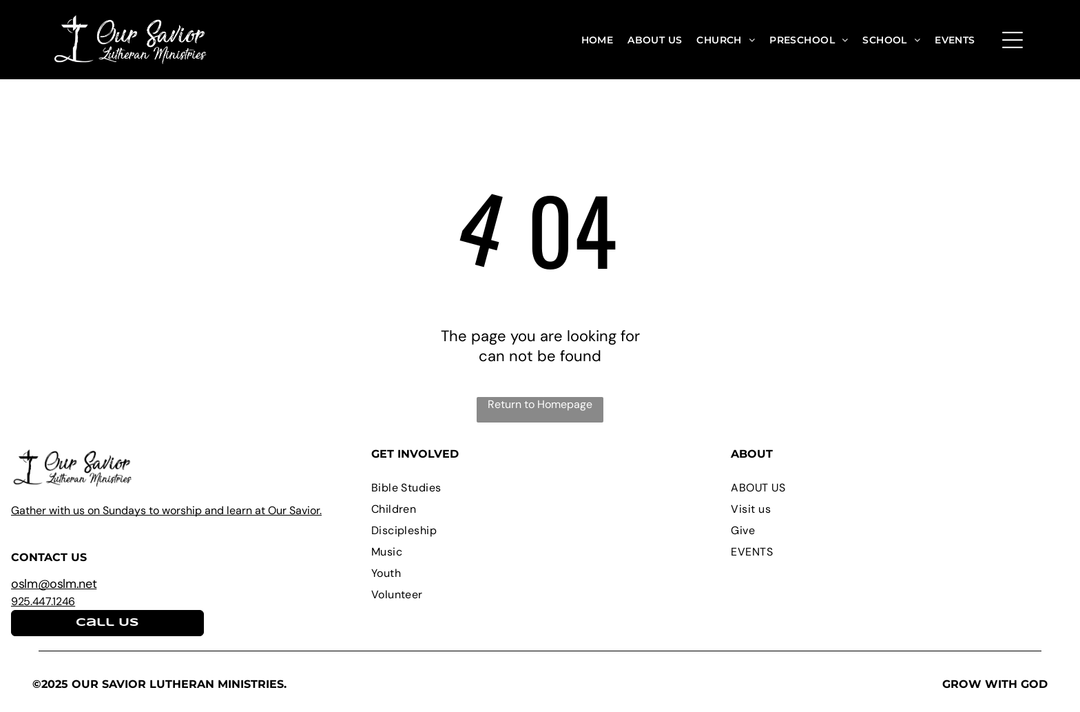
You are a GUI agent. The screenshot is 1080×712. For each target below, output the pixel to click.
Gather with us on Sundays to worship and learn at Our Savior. (166, 510)
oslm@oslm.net (53, 584)
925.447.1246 (43, 601)
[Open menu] (1012, 40)
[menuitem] (597, 39)
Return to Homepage (540, 404)
